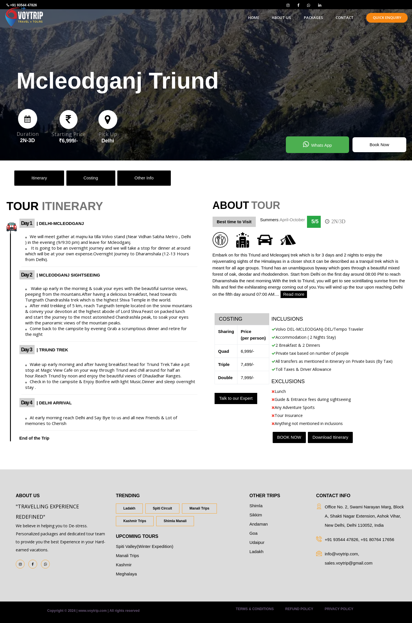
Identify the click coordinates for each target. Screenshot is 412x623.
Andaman (258, 524)
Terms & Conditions (255, 609)
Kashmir (124, 564)
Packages (313, 17)
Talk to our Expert (236, 398)
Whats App (317, 144)
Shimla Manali (175, 521)
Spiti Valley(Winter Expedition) (144, 546)
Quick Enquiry (387, 17)
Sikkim (255, 514)
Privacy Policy (339, 609)
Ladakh (129, 508)
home (253, 17)
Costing (91, 177)
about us (281, 17)
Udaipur (257, 542)
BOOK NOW (289, 437)
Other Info (144, 177)
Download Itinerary (330, 437)
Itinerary (39, 177)
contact (345, 17)
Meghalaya (126, 573)
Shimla (256, 505)
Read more (293, 294)
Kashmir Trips (134, 521)
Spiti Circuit (162, 508)
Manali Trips (199, 508)
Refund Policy (299, 609)
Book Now (379, 144)
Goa (253, 533)
